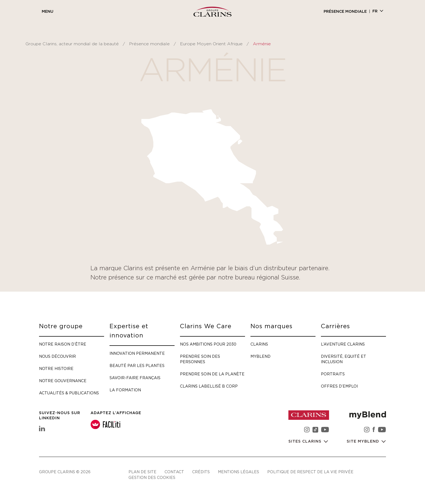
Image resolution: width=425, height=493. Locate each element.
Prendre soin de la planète (212, 374)
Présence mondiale (345, 12)
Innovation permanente (137, 353)
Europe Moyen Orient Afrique (211, 44)
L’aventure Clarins (343, 344)
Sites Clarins (305, 441)
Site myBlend (364, 441)
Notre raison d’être (62, 344)
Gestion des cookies (151, 477)
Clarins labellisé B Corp (209, 386)
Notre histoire (56, 368)
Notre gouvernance (62, 381)
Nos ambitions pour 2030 (208, 344)
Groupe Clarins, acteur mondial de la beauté (72, 44)
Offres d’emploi (339, 386)
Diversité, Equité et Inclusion (343, 359)
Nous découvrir (57, 356)
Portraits (333, 374)
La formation (125, 390)
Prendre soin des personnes (200, 359)
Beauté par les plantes (137, 365)
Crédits (201, 472)
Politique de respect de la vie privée (310, 472)
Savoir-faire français (135, 378)
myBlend (260, 356)
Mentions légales (238, 472)
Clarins (259, 344)
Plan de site (142, 472)
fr (375, 11)
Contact (174, 472)
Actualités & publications (69, 393)
